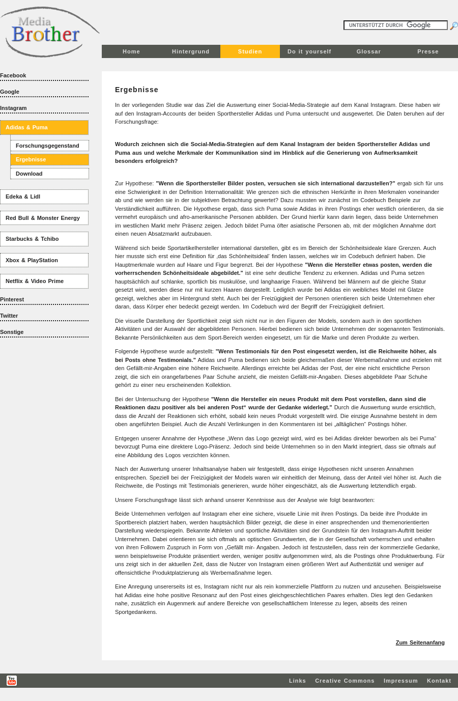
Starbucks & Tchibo (32, 239)
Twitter (9, 316)
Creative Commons (345, 681)
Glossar (369, 51)
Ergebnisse (31, 159)
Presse (428, 51)
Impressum (401, 681)
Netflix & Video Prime (35, 281)
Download (29, 174)
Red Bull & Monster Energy (43, 218)
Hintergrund (191, 51)
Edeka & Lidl (23, 196)
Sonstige (11, 332)
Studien (250, 51)
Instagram (13, 108)
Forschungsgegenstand (47, 146)
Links (297, 681)
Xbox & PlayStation (32, 260)
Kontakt (439, 681)
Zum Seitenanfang (420, 642)
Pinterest (12, 299)
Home (131, 51)
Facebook (13, 75)
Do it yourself (309, 51)
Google (9, 92)
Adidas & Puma (27, 127)
